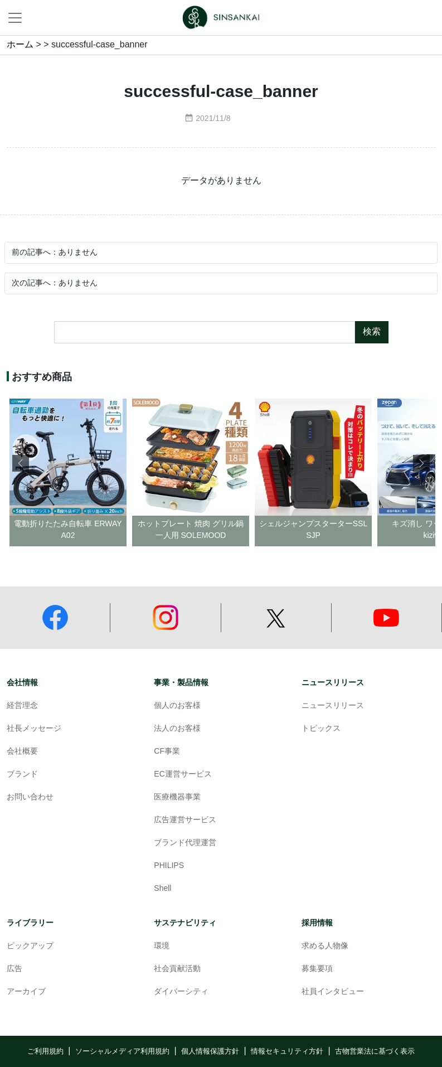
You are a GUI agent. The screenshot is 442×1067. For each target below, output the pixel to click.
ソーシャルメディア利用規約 (122, 1051)
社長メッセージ (34, 729)
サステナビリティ (185, 923)
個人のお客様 (177, 706)
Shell (162, 889)
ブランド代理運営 (185, 843)
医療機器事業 (177, 797)
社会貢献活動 (177, 969)
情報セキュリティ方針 (287, 1051)
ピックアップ (30, 946)
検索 (372, 332)
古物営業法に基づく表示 (375, 1051)
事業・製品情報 (181, 682)
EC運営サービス (182, 774)
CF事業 (167, 752)
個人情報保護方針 (210, 1051)
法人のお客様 (177, 729)
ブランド (22, 774)
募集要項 (317, 969)
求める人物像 (325, 946)
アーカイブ (26, 992)
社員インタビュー (333, 992)
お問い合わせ (30, 797)
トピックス (321, 729)
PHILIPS (169, 866)
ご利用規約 (45, 1051)
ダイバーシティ (181, 992)
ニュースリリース (333, 682)
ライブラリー (30, 923)
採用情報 (317, 923)
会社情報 (22, 682)
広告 (14, 969)
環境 (161, 946)
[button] (421, 463)
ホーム (20, 45)
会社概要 (22, 752)
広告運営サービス (185, 820)
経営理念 (22, 706)
